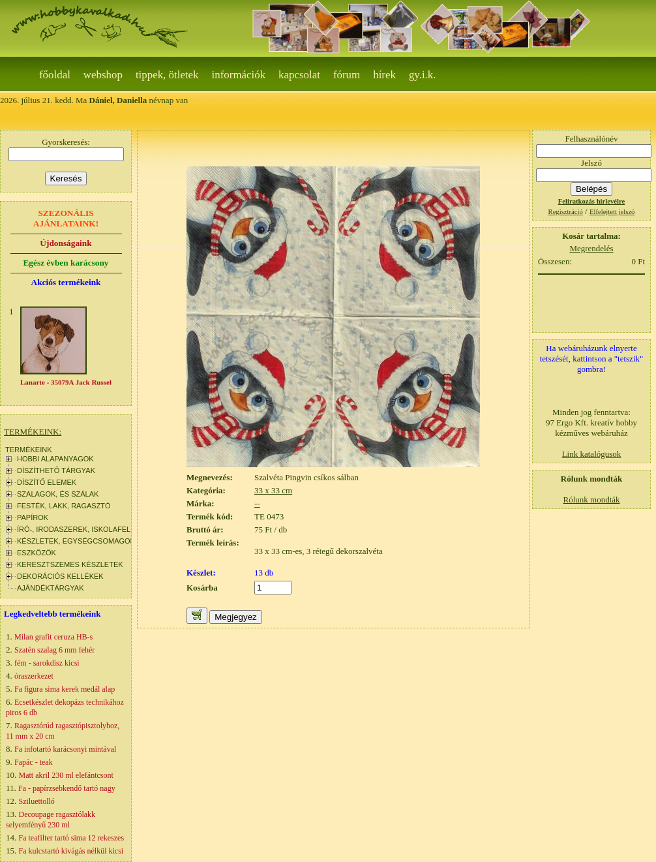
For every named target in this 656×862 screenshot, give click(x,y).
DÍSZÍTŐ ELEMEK (46, 482)
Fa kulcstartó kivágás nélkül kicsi (71, 850)
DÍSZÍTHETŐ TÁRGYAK (56, 470)
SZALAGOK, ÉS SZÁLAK (57, 494)
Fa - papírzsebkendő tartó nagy (66, 788)
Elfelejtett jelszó (612, 211)
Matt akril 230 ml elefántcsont (66, 775)
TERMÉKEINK (28, 450)
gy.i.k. (422, 75)
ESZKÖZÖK (36, 553)
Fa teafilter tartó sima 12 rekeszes (72, 837)
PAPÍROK (32, 517)
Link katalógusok (591, 454)
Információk (239, 75)
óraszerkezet (33, 676)
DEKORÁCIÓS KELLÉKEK (60, 576)
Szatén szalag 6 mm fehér (54, 649)
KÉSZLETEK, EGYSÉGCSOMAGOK (76, 541)
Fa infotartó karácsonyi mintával (65, 749)
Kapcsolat (299, 75)
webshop (103, 75)
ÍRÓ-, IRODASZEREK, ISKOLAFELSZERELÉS (92, 529)
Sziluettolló (37, 801)
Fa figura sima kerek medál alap (64, 689)
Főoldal (54, 75)
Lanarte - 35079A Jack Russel (66, 384)
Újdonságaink (65, 243)
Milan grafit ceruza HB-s (53, 636)
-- (257, 503)
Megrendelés (591, 248)
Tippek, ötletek (167, 75)
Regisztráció (565, 211)
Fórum (346, 75)
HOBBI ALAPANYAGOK (55, 459)
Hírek (384, 75)
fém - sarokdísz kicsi (47, 663)
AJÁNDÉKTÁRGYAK (50, 588)
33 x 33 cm (273, 490)
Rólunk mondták (591, 499)
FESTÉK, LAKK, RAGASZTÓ (64, 506)
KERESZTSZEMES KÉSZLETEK (70, 564)
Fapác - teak (33, 762)
